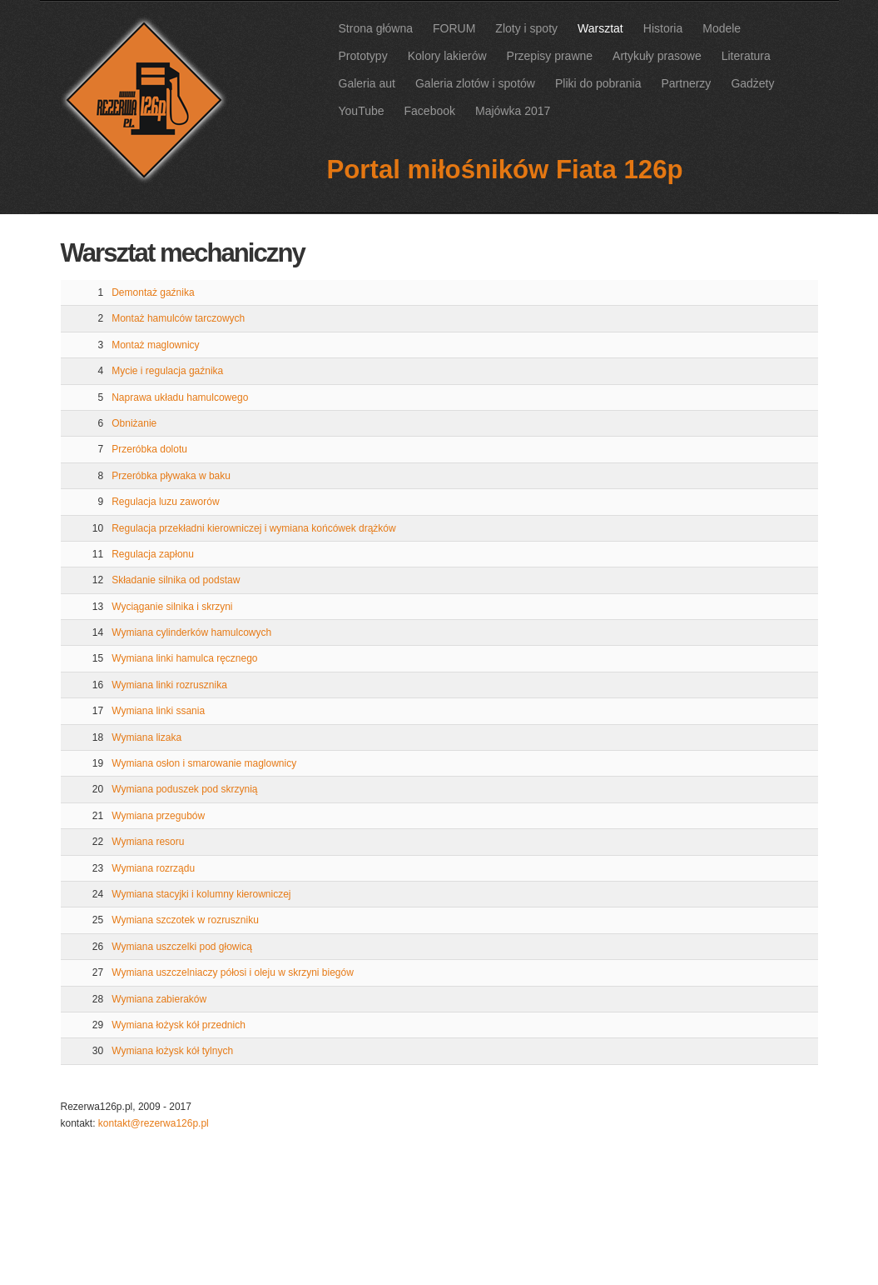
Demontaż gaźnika (153, 292)
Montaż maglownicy (155, 345)
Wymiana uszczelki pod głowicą (182, 946)
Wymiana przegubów (158, 816)
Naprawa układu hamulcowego (180, 397)
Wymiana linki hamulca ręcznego (184, 658)
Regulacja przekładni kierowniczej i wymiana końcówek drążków (253, 528)
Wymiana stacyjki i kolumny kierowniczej (201, 894)
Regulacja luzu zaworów (165, 502)
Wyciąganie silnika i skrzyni (172, 606)
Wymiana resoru (148, 842)
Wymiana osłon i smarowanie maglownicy (204, 763)
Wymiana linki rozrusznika (169, 685)
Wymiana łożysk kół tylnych (172, 1051)
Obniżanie (134, 423)
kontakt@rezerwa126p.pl (153, 1123)
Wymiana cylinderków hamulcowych (191, 632)
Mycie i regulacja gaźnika (167, 371)
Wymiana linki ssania (158, 711)
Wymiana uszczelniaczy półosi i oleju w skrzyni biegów (233, 972)
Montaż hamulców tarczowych (178, 318)
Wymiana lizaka (146, 737)
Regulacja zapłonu (153, 554)
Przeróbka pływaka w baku (171, 476)
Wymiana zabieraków (159, 999)
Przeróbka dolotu (149, 449)
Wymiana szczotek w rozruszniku (185, 920)
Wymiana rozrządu (153, 868)
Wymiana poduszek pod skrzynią (184, 789)
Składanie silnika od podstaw (176, 580)
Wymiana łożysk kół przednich (179, 1025)
